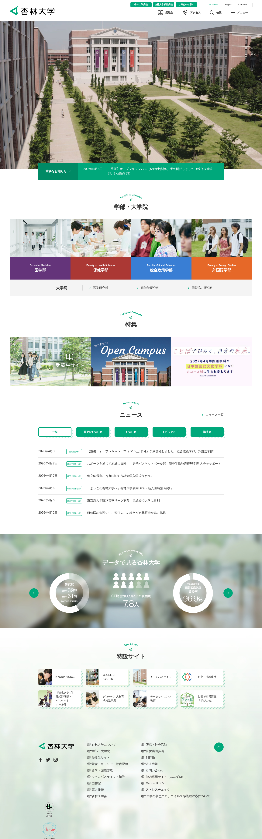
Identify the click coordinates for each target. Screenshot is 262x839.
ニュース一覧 (214, 414)
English (228, 4)
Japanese (213, 4)
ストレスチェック (158, 789)
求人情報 (152, 764)
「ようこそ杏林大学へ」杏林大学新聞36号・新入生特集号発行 (129, 488)
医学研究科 (100, 287)
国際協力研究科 (202, 287)
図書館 (96, 783)
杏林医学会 (99, 796)
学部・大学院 (101, 751)
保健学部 (101, 245)
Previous (33, 593)
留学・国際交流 (102, 770)
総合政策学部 (161, 245)
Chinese (242, 4)
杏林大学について (104, 744)
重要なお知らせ (93, 431)
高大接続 (98, 789)
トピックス (169, 431)
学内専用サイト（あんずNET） (167, 776)
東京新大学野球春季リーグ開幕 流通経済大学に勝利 (123, 500)
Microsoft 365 (155, 783)
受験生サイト (101, 757)
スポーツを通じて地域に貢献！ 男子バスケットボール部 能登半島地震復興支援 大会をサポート (154, 463)
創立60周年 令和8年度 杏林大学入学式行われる (120, 476)
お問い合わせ (155, 770)
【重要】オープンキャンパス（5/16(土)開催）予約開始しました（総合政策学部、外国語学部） (160, 171)
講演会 (207, 431)
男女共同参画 (155, 751)
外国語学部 (221, 245)
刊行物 (150, 757)
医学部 (40, 245)
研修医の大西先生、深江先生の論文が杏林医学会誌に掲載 (126, 512)
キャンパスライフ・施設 (108, 776)
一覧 (55, 431)
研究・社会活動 (156, 744)
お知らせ (131, 431)
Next (228, 593)
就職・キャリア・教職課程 (110, 764)
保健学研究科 (150, 287)
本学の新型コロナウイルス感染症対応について (178, 796)
